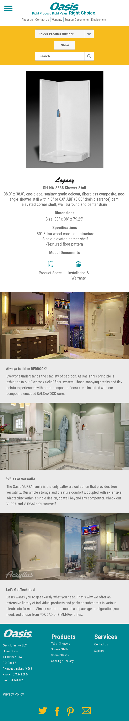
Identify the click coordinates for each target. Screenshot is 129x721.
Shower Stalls (59, 649)
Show (65, 45)
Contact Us (42, 20)
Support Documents (77, 20)
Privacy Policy (13, 694)
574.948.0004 (20, 674)
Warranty (57, 20)
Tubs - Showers (60, 643)
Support (99, 650)
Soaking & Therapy (62, 661)
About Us (27, 20)
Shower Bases (60, 655)
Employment (98, 20)
